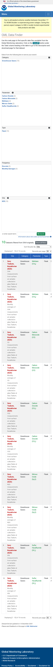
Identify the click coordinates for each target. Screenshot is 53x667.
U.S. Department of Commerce (15, 656)
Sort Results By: (30, 247)
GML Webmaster (31, 626)
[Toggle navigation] (48, 14)
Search (41, 234)
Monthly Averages (8, 169)
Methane (5, 101)
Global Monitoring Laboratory (21, 6)
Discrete (5, 166)
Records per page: (39, 251)
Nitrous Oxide (7, 103)
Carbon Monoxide (8, 98)
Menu (4, 14)
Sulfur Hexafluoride (9, 106)
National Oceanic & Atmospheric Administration (21, 658)
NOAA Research (9, 661)
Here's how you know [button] (11, 3)
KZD (3, 201)
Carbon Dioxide (7, 96)
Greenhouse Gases (9, 61)
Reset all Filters (41, 243)
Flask (4, 131)
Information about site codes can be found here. (34, 237)
